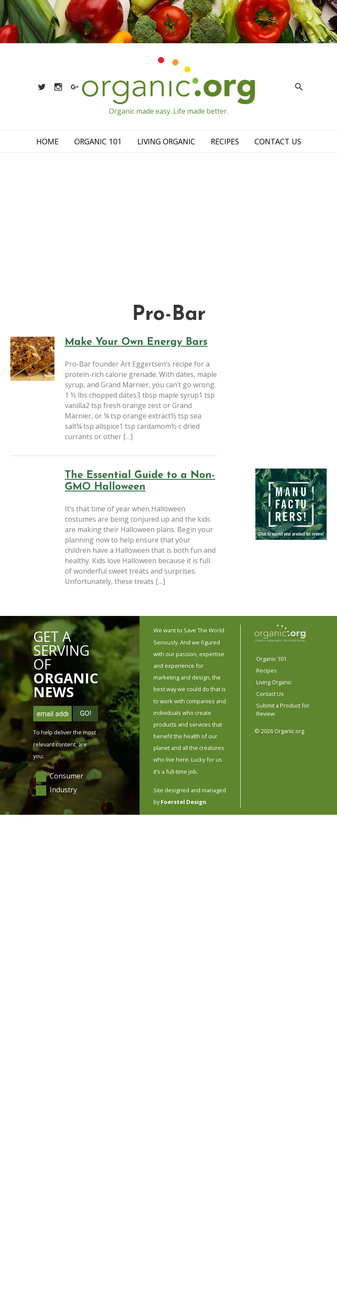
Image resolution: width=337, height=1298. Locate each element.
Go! (85, 713)
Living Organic (166, 141)
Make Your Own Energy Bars (136, 342)
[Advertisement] (168, 217)
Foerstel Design (183, 802)
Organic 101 (98, 141)
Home (47, 141)
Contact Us (277, 141)
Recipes (225, 141)
